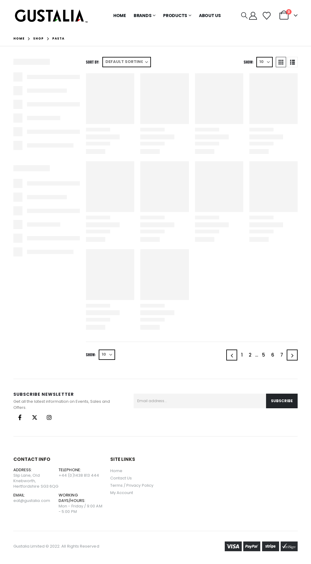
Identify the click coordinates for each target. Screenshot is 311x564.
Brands (143, 15)
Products (175, 15)
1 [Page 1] (242, 355)
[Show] (264, 62)
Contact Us (121, 478)
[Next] (292, 355)
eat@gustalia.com (31, 500)
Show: (248, 61)
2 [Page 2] (250, 355)
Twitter (35, 417)
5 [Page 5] (263, 355)
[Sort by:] (126, 62)
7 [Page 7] (281, 355)
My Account (121, 493)
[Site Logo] (51, 16)
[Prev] (231, 355)
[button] (244, 15)
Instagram (49, 417)
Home (119, 15)
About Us (210, 15)
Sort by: (92, 61)
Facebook (20, 417)
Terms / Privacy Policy (131, 485)
